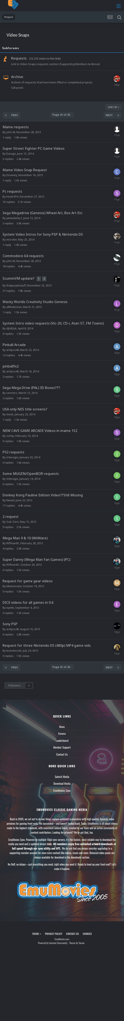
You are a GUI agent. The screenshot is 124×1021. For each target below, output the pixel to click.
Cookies (87, 934)
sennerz (11, 393)
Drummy (11, 175)
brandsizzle (14, 650)
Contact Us (62, 754)
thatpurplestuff (16, 285)
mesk (9, 414)
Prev (14, 115)
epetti (10, 607)
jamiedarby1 (14, 218)
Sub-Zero (12, 522)
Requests (19, 58)
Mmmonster (14, 586)
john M (10, 132)
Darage (11, 153)
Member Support (62, 747)
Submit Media (62, 777)
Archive (17, 76)
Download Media (62, 783)
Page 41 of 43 (61, 115)
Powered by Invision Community (52, 943)
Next (109, 115)
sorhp (10, 436)
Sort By (113, 107)
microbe (11, 239)
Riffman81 (12, 543)
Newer (10, 500)
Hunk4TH (12, 196)
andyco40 (12, 350)
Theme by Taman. (77, 943)
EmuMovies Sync (62, 790)
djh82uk (11, 328)
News (62, 727)
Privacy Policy (53, 934)
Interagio (12, 457)
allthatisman (14, 307)
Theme (36, 934)
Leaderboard (62, 740)
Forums (62, 733)
